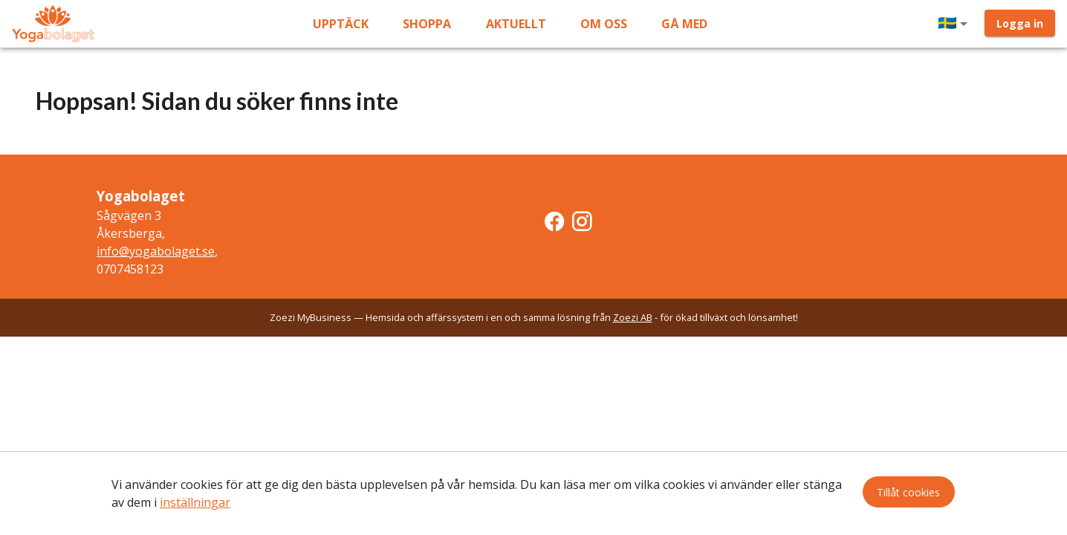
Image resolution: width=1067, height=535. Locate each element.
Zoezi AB (632, 317)
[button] (956, 24)
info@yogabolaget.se (156, 251)
